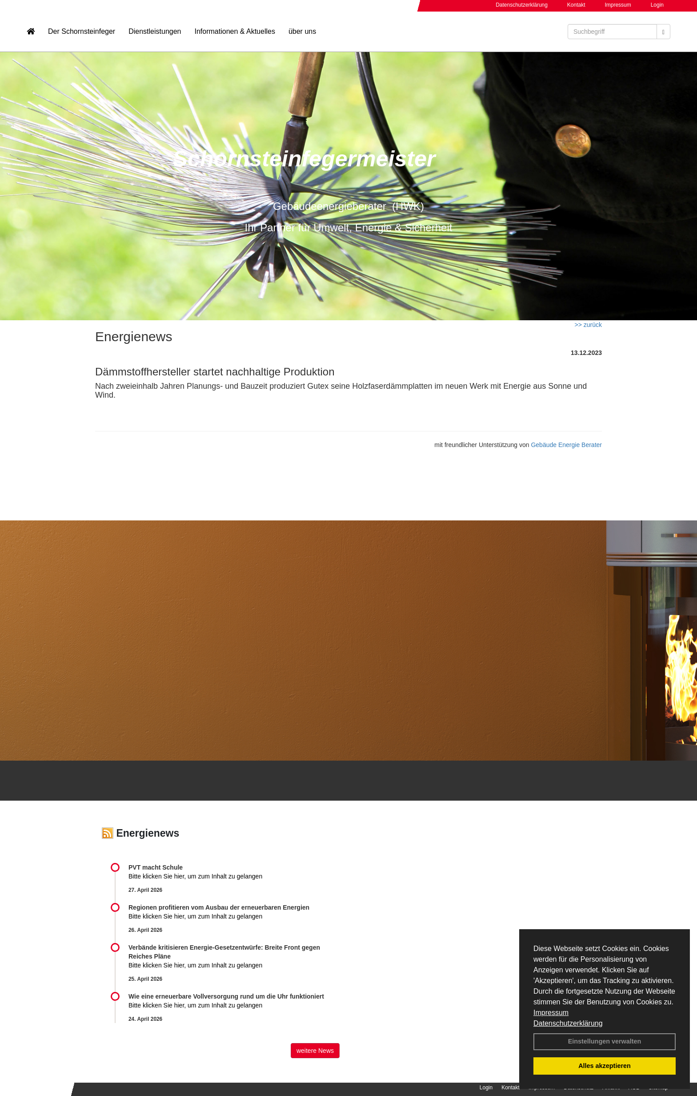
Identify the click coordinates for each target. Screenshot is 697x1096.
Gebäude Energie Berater (566, 444)
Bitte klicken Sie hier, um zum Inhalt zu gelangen (195, 876)
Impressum (551, 1012)
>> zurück (588, 324)
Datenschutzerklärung (568, 1023)
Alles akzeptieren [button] (604, 1065)
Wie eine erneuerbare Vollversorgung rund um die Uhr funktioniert (226, 996)
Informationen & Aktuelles (234, 33)
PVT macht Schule (155, 867)
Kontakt (576, 5)
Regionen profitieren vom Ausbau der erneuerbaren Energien (218, 907)
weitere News (315, 1050)
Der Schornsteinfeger (81, 33)
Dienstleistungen (154, 33)
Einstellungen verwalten (604, 1041)
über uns (302, 33)
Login (657, 5)
